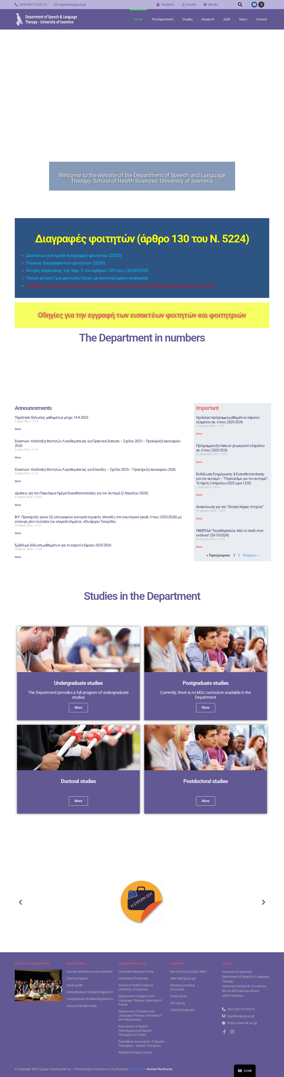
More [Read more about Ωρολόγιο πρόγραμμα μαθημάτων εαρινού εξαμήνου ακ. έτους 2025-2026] (199, 433)
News (243, 19)
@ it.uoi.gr (136, 1069)
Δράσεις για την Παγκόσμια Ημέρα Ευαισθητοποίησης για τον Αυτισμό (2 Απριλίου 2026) (81, 493)
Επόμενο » (251, 555)
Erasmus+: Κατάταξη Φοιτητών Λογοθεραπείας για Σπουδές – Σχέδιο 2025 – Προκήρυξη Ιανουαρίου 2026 (95, 469)
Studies (187, 19)
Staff (226, 19)
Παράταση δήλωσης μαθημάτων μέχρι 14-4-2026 (51, 417)
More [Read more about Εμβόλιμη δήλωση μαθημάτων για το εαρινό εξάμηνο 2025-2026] (18, 557)
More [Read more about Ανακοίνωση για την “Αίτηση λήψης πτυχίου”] (199, 518)
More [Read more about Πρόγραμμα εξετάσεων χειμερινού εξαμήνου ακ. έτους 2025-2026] (199, 462)
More (78, 708)
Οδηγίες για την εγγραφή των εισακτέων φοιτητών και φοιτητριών (142, 315)
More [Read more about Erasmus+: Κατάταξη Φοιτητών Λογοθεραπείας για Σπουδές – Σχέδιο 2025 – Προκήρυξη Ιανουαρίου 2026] (18, 481)
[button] (240, 4)
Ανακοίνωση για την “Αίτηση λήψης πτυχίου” (230, 507)
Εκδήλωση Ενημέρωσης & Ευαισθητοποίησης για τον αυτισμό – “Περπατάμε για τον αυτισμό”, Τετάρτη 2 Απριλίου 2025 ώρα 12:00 (232, 478)
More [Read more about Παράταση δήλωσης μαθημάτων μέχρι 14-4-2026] (18, 429)
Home (138, 19)
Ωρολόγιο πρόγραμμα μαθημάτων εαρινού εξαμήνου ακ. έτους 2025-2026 (227, 419)
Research (208, 19)
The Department (162, 19)
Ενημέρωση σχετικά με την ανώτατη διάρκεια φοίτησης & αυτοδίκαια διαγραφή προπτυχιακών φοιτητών (120, 285)
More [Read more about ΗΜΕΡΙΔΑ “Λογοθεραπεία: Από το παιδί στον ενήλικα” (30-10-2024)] (199, 546)
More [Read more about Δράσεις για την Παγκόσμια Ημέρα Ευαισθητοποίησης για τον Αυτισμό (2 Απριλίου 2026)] (18, 505)
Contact (261, 19)
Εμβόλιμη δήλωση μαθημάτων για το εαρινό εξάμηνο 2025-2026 (63, 545)
